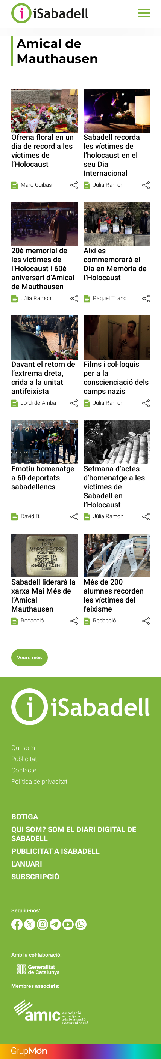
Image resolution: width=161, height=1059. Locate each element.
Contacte (23, 770)
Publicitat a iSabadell (55, 851)
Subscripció (35, 876)
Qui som (23, 748)
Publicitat (24, 759)
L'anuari (26, 864)
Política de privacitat (39, 781)
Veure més (29, 657)
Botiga (24, 816)
